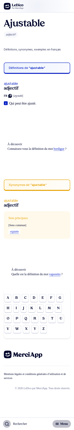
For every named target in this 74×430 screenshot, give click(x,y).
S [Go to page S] (43, 318)
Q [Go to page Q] (26, 318)
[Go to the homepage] (14, 6)
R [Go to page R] (35, 318)
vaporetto (55, 274)
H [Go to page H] (8, 308)
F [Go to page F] (51, 298)
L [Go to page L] (40, 308)
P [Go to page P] (17, 318)
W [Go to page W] (17, 329)
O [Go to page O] (8, 318)
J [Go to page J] (23, 308)
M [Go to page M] (49, 308)
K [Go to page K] (31, 308)
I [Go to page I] (16, 308)
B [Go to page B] (16, 298)
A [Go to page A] (8, 298)
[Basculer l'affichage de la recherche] (15, 424)
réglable (14, 231)
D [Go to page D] (34, 298)
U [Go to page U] (61, 318)
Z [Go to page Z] (43, 329)
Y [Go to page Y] (35, 329)
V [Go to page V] (8, 329)
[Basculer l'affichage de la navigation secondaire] (62, 424)
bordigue (58, 148)
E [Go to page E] (43, 298)
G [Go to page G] (60, 298)
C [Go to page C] (25, 298)
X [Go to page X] (26, 329)
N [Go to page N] (58, 308)
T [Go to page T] (52, 318)
